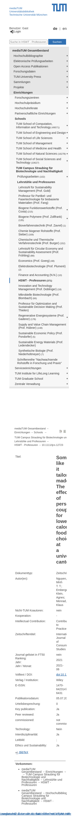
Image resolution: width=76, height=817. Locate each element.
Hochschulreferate (26, 108)
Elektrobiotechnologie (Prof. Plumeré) (42, 268)
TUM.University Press (27, 76)
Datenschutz (26, 813)
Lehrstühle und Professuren (36, 182)
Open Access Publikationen (31, 66)
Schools (20, 118)
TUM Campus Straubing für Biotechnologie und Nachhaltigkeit (39, 169)
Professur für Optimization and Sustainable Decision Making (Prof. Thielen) (40, 307)
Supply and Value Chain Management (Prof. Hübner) (42, 326)
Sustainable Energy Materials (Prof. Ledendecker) (40, 344)
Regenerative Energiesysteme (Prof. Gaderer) (41, 317)
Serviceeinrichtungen (28, 368)
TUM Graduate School (29, 378)
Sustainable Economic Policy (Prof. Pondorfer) (40, 335)
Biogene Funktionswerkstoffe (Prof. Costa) (40, 209)
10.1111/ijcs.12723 (52, 445)
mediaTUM (15, 8)
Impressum (63, 813)
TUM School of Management (34, 143)
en (65, 29)
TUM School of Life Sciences (34, 138)
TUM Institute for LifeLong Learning (37, 373)
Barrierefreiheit (45, 813)
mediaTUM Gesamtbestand (30, 50)
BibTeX (21, 752)
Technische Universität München (28, 14)
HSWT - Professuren (35, 280)
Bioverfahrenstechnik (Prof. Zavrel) (42, 225)
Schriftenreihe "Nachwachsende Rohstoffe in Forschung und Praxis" (39, 361)
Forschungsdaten (24, 71)
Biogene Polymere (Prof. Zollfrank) (40, 218)
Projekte (19, 87)
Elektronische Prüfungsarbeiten (33, 61)
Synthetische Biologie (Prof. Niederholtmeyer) (35, 352)
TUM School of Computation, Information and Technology (38, 125)
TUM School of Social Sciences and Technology (38, 160)
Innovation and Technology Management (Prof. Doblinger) (39, 287)
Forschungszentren (27, 97)
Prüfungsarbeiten (31, 176)
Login (15, 31)
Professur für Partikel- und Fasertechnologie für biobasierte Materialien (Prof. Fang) (38, 199)
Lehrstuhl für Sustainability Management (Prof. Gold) (35, 189)
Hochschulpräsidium (27, 103)
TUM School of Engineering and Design (41, 132)
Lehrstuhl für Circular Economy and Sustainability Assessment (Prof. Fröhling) (40, 252)
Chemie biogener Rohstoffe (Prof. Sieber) (39, 232)
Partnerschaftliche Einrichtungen (35, 113)
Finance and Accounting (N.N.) (40, 275)
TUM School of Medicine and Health (38, 148)
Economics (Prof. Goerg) (36, 260)
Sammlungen (22, 82)
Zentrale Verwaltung (27, 384)
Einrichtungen (23, 92)
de (55, 29)
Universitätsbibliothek (21, 11)
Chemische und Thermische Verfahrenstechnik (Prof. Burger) (41, 241)
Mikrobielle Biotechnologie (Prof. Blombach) (38, 296)
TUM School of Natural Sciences (41, 153)
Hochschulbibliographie (28, 55)
